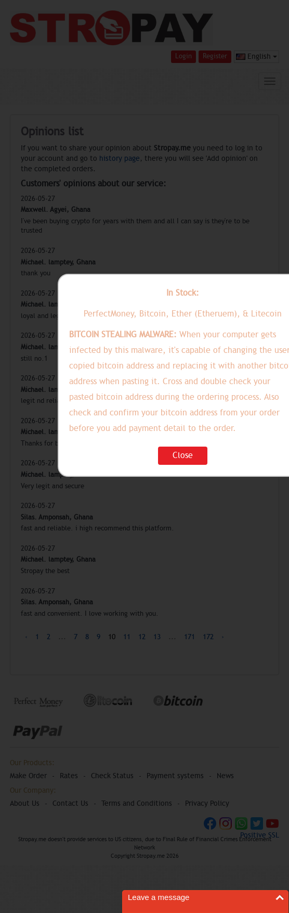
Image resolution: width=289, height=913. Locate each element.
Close (183, 455)
